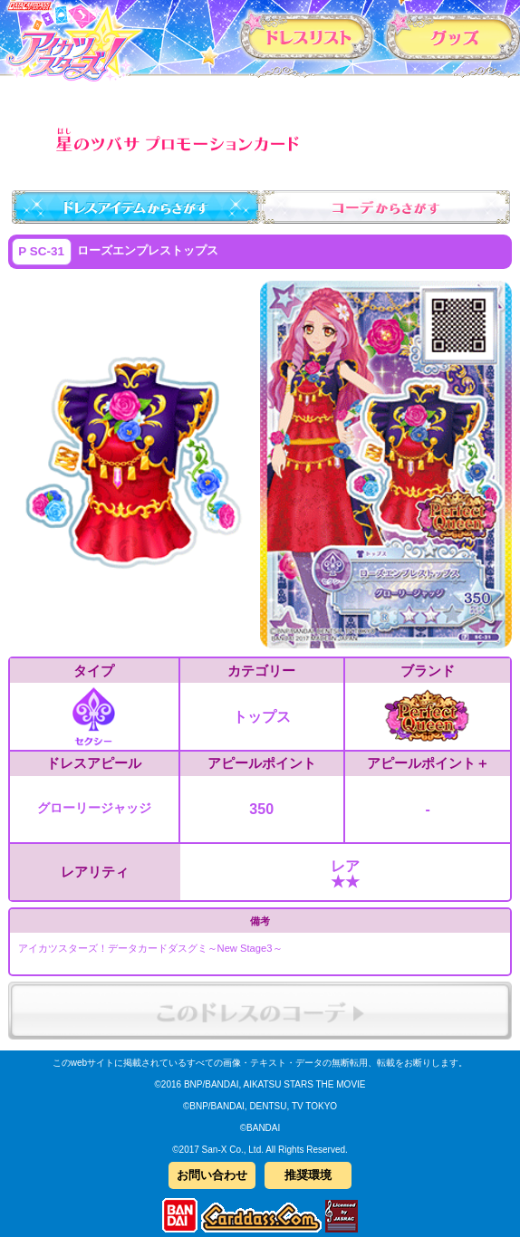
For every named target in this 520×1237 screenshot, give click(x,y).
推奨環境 (308, 1175)
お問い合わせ (212, 1175)
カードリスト (307, 35)
